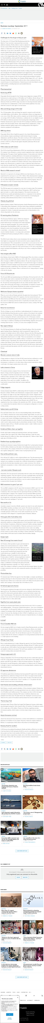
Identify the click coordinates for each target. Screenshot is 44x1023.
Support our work (30, 1015)
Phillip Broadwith (30, 842)
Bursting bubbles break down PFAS (31, 786)
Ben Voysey (6, 843)
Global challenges (30, 1013)
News (2, 22)
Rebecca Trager (7, 916)
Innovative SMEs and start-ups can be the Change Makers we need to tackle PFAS (10, 839)
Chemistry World (6, 28)
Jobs (9, 8)
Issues (18, 992)
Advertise (8, 992)
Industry (10, 742)
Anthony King (7, 816)
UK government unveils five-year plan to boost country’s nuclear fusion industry (32, 966)
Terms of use (23, 1000)
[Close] (17, 997)
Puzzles (20, 8)
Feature (3, 783)
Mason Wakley (29, 789)
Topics (13, 992)
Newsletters (4, 8)
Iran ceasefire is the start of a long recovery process (31, 838)
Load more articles (22, 850)
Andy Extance (7, 791)
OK (9, 1014)
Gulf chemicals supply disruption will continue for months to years (10, 813)
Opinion (25, 836)
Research (3, 908)
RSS (30, 992)
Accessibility (30, 1000)
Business (3, 742)
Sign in (18, 877)
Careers (3, 836)
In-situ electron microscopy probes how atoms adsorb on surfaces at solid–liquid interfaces (10, 966)
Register (25, 877)
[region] (9, 1009)
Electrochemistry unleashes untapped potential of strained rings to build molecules (32, 912)
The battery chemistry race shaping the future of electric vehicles (9, 787)
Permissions (37, 1000)
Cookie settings (9, 1018)
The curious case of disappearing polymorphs (32, 813)
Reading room (15, 8)
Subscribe (3, 992)
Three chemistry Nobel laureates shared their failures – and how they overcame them (32, 939)
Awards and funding (30, 1011)
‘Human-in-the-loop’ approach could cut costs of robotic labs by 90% (11, 939)
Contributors (24, 992)
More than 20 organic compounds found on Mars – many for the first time (9, 912)
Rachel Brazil (29, 816)
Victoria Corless (30, 916)
